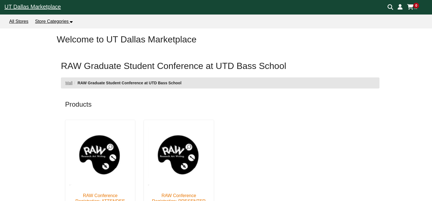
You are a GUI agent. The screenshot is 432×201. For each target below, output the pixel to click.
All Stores (18, 21)
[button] (400, 7)
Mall (69, 83)
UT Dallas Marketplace (32, 7)
